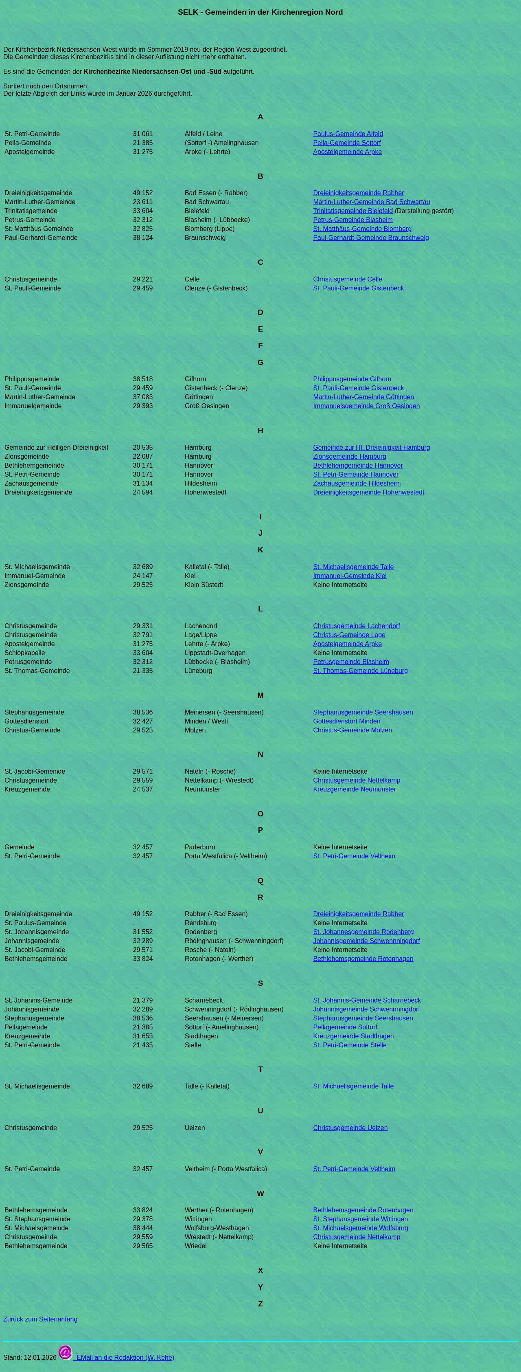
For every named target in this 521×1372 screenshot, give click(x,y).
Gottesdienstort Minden (346, 721)
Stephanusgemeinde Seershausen (363, 712)
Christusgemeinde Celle (347, 279)
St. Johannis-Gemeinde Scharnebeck (367, 1000)
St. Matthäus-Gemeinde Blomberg (362, 228)
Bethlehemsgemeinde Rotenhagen (363, 958)
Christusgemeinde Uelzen (350, 1127)
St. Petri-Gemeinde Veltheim (354, 856)
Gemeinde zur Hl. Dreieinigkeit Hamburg (371, 447)
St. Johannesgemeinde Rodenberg (363, 931)
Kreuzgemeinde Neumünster (354, 789)
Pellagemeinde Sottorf (345, 1027)
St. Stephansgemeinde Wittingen (360, 1219)
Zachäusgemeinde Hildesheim (357, 483)
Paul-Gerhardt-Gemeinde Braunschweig (371, 237)
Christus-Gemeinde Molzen (352, 730)
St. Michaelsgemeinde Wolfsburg (360, 1228)
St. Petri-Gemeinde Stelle (350, 1045)
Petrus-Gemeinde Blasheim (353, 219)
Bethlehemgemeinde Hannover (358, 465)
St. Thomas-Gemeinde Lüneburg (360, 670)
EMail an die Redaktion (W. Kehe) (116, 1357)
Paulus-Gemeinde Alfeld (348, 133)
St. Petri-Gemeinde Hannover (355, 474)
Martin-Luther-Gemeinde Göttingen (363, 397)
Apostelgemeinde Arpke (347, 151)
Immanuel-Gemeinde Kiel (350, 575)
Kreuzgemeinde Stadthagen (353, 1036)
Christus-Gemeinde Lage (349, 634)
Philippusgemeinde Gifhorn (352, 379)
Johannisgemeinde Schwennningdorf (366, 940)
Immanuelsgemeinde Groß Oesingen (366, 405)
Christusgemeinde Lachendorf (356, 625)
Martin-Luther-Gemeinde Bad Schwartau (371, 201)
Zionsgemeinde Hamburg (349, 456)
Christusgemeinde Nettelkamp (356, 780)
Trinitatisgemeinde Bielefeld (353, 210)
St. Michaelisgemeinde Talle (353, 566)
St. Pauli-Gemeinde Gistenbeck (358, 288)
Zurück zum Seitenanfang (40, 1319)
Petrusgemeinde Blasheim (351, 661)
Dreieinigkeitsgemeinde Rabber (358, 192)
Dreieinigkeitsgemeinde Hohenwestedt (368, 492)
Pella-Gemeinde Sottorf (347, 142)
